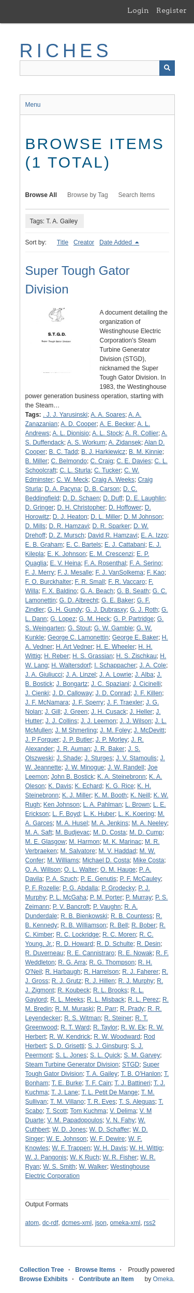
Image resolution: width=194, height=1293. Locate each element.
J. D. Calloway (72, 693)
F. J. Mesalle (74, 572)
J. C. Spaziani (110, 684)
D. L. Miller (105, 516)
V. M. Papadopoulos (74, 1120)
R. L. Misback (106, 999)
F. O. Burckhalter (48, 581)
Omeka (163, 1279)
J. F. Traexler (125, 702)
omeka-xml (125, 1222)
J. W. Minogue (84, 767)
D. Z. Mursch (66, 535)
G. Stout (79, 628)
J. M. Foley (115, 730)
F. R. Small (90, 581)
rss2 (150, 1222)
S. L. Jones (70, 1055)
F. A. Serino (145, 563)
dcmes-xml (77, 1222)
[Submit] (167, 68)
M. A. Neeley (149, 823)
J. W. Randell (126, 767)
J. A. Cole (153, 665)
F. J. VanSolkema (119, 572)
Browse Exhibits (44, 1279)
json (101, 1222)
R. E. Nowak (135, 953)
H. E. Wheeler (115, 646)
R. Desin (148, 943)
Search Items (136, 195)
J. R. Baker (109, 748)
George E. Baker (135, 637)
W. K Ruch (84, 1157)
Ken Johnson (61, 804)
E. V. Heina (65, 563)
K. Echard (88, 786)
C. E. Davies (133, 461)
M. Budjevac (72, 832)
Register (171, 10)
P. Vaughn (107, 906)
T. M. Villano (67, 1101)
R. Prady (132, 1008)
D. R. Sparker (111, 526)
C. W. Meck (72, 479)
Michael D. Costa (105, 860)
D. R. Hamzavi (69, 526)
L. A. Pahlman (102, 804)
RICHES (66, 50)
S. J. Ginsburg (107, 1046)
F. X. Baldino (59, 591)
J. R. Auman (73, 748)
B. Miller (36, 461)
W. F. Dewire (107, 1138)
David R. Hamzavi (113, 535)
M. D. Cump (145, 832)
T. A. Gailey (101, 1073)
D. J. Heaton (70, 516)
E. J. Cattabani (125, 544)
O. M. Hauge (118, 869)
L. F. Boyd (66, 813)
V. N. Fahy (120, 1120)
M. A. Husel (72, 823)
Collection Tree (42, 1269)
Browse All (41, 195)
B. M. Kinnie (145, 451)
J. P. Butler (77, 739)
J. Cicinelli (147, 684)
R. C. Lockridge (77, 934)
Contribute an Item (106, 1279)
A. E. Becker (117, 424)
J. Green (75, 711)
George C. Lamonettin (78, 637)
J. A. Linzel (81, 674)
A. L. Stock (107, 433)
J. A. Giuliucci (44, 674)
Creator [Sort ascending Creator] (83, 242)
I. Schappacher (115, 665)
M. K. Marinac (122, 841)
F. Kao (156, 572)
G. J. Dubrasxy (105, 609)
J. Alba (144, 674)
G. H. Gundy (65, 609)
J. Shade (68, 758)
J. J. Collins (61, 721)
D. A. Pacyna (63, 489)
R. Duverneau (44, 953)
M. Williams (63, 860)
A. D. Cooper (78, 424)
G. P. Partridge (133, 619)
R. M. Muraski (74, 1008)
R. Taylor (105, 1027)
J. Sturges (98, 758)
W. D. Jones (69, 1129)
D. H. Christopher (81, 507)
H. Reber (56, 656)
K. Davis (59, 786)
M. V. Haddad (117, 851)
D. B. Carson (102, 489)
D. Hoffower (125, 507)
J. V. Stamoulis (136, 758)
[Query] (97, 68)
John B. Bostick (72, 776)
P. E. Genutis (98, 878)
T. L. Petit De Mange (109, 1092)
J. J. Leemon (98, 721)
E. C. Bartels (83, 544)
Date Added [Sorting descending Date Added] (116, 242)
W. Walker (93, 1166)
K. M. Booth (111, 795)
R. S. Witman (82, 1018)
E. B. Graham (44, 544)
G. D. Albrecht (78, 600)
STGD (130, 1064)
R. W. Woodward (117, 1036)
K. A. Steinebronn (121, 776)
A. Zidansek (125, 442)
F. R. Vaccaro (126, 581)
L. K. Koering (136, 813)
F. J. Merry (39, 572)
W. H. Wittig (146, 1148)
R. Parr (106, 1008)
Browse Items (95, 1269)
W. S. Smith (59, 1166)
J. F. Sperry (87, 702)
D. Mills (35, 526)
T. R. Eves (101, 1101)
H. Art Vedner (74, 646)
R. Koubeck (73, 990)
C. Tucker (107, 470)
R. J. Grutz (66, 981)
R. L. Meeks (66, 999)
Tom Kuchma (88, 1111)
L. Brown (137, 804)
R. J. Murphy (136, 981)
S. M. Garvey (142, 1055)
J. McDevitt (149, 730)
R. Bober (143, 925)
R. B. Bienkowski (84, 916)
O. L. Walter (80, 869)
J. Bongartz (72, 684)
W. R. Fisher (120, 1157)
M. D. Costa (109, 832)
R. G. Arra (71, 962)
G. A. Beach (96, 591)
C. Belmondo (69, 461)
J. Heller (141, 711)
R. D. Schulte (115, 943)
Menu (33, 104)
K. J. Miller (76, 795)
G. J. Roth (144, 609)
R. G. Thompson (112, 962)
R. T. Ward (75, 1027)
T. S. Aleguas (137, 1101)
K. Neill (140, 795)
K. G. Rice (120, 786)
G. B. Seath (133, 591)
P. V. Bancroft (71, 906)
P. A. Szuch (62, 878)
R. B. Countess (132, 916)
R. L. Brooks (110, 990)
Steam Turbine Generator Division (72, 1064)
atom (32, 1222)
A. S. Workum (86, 442)
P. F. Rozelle (42, 888)
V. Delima (123, 1111)
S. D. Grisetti (66, 1046)
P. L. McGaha (67, 897)
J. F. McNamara (47, 702)
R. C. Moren (119, 934)
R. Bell (119, 925)
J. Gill (53, 711)
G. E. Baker (117, 600)
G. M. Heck (94, 619)
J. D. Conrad (113, 693)
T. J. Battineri (132, 1083)
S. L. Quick (105, 1055)
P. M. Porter (106, 897)
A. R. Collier (141, 433)
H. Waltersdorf (71, 665)
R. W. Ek (133, 1027)
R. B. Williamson (83, 925)
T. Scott (56, 1111)
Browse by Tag (87, 195)
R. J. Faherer (140, 971)
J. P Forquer (42, 739)
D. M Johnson (143, 516)
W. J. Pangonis (46, 1157)
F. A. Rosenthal (105, 563)
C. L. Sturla (75, 470)
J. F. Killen (148, 693)
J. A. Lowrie (115, 674)
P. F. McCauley (140, 878)
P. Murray (139, 897)
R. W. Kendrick (69, 1036)
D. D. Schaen (81, 498)
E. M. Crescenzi (111, 554)
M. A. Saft (38, 832)
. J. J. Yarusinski (65, 414)
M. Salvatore (78, 851)
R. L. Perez (143, 999)
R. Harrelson (101, 971)
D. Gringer (39, 507)
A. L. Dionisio (70, 433)
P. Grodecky (118, 888)
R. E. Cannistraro (90, 953)
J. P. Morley (112, 739)
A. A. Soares (108, 414)
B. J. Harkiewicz (103, 451)
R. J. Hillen (100, 981)
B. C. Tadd (63, 451)
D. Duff (112, 498)
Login (138, 10)
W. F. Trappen (71, 1148)
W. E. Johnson (66, 1138)
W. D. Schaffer (109, 1129)
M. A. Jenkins (110, 823)
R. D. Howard (74, 943)
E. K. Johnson (66, 554)
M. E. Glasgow (45, 841)
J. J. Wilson (135, 721)
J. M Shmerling (76, 730)
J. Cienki (37, 693)
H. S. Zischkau (136, 656)
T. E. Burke (67, 1083)
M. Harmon (84, 841)
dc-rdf (50, 1222)
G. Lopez (63, 619)
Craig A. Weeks (113, 479)
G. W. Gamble (113, 628)
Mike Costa (148, 860)
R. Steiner (117, 1018)
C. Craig (102, 461)
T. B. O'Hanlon (141, 1073)
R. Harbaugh (62, 971)
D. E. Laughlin (145, 498)
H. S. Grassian (92, 656)
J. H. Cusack (108, 711)
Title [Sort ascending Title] (62, 242)
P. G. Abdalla (80, 888)
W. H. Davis (110, 1148)
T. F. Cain (98, 1083)
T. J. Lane (64, 1092)
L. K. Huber (99, 813)
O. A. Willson (43, 869)
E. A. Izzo (154, 535)
